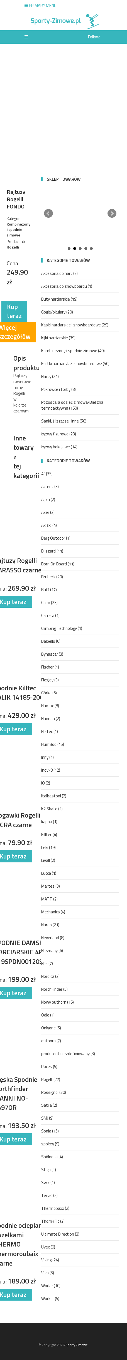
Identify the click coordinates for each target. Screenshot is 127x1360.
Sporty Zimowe (76, 1344)
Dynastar (52, 654)
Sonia (50, 1131)
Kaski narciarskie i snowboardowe (74, 325)
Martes (50, 886)
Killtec (49, 834)
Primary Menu (41, 5)
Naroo (50, 925)
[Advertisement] (63, 110)
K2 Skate (52, 809)
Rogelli (50, 1079)
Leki (48, 847)
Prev (48, 213)
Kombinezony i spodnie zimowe (73, 350)
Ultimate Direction (60, 1234)
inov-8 (50, 770)
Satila (49, 1105)
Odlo (48, 1015)
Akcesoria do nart (59, 273)
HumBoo (52, 744)
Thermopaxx (55, 1208)
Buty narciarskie (59, 299)
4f (47, 473)
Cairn (49, 602)
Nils (47, 963)
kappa (49, 821)
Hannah (50, 718)
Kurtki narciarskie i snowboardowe (75, 363)
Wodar (50, 1285)
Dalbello (50, 641)
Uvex (48, 1247)
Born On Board (57, 564)
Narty (50, 376)
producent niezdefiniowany (68, 1053)
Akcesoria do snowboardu (66, 286)
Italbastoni (53, 796)
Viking (50, 1260)
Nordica (50, 976)
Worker (50, 1298)
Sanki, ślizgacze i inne (63, 421)
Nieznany (52, 950)
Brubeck (52, 577)
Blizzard (52, 551)
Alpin (48, 499)
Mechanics (53, 912)
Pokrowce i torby (58, 389)
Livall (48, 860)
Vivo (47, 1273)
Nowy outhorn (57, 1002)
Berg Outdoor (55, 538)
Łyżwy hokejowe (59, 447)
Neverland (52, 937)
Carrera (50, 615)
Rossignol (53, 1092)
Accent (50, 486)
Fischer (50, 667)
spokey (50, 1144)
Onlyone (51, 1028)
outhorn (51, 1041)
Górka (49, 693)
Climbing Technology (61, 628)
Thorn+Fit (53, 1221)
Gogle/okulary (57, 312)
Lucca (48, 873)
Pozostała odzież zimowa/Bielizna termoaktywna (72, 405)
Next (112, 213)
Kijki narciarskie (58, 338)
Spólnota (52, 1157)
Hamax (50, 705)
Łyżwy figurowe (58, 434)
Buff (49, 589)
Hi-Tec (49, 731)
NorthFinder (54, 989)
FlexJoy (50, 680)
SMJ (47, 1118)
